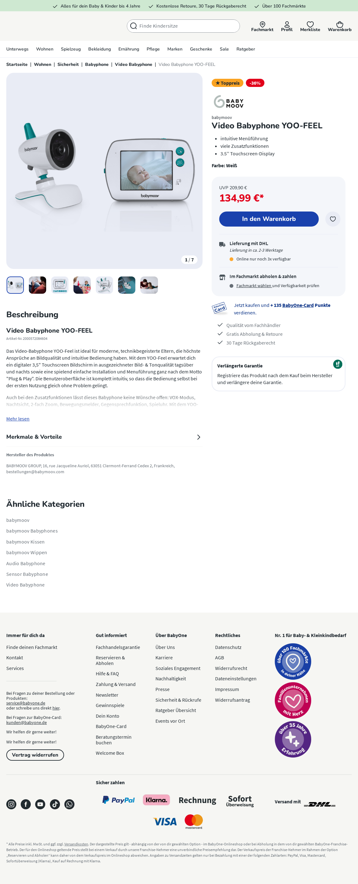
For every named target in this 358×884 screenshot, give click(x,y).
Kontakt (14, 657)
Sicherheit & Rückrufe (178, 700)
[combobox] (189, 26)
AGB (219, 657)
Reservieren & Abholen (110, 660)
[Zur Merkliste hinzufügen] (332, 219)
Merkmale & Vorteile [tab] (104, 437)
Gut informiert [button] (111, 635)
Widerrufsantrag (232, 700)
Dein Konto (107, 716)
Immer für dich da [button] (25, 635)
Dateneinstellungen (236, 678)
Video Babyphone (25, 584)
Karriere (164, 657)
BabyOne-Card (298, 305)
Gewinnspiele (110, 705)
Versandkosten (76, 844)
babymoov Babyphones (32, 531)
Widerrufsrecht (231, 668)
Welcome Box (110, 753)
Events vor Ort (170, 721)
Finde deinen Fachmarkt (31, 647)
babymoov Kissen (25, 541)
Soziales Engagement (177, 668)
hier (55, 708)
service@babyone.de (25, 703)
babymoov (18, 520)
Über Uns (165, 647)
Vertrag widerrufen (35, 755)
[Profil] (287, 26)
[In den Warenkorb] (268, 219)
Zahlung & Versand (116, 684)
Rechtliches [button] (227, 635)
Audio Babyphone (26, 563)
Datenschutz (228, 647)
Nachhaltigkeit (170, 678)
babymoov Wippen (26, 552)
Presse (162, 689)
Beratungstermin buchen (114, 740)
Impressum (227, 689)
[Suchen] (133, 26)
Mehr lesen (18, 418)
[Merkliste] (310, 26)
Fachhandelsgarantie (118, 647)
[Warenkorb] (340, 26)
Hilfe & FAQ (107, 673)
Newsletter (107, 695)
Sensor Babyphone (27, 574)
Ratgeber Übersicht (175, 710)
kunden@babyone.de (26, 722)
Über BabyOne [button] (171, 635)
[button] (262, 26)
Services (15, 668)
